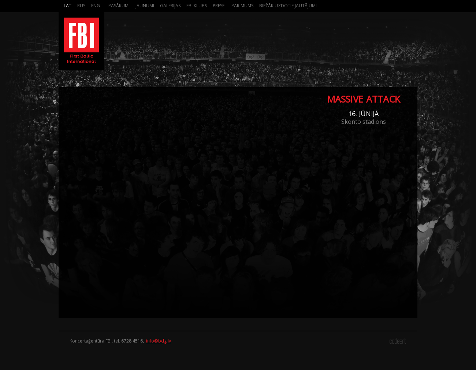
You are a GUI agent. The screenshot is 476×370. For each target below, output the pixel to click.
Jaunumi (144, 6)
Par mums (242, 6)
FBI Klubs (196, 6)
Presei (219, 6)
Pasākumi (119, 6)
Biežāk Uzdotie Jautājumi (288, 6)
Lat (67, 6)
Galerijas (170, 6)
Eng (95, 6)
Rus (81, 6)
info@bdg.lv (158, 341)
